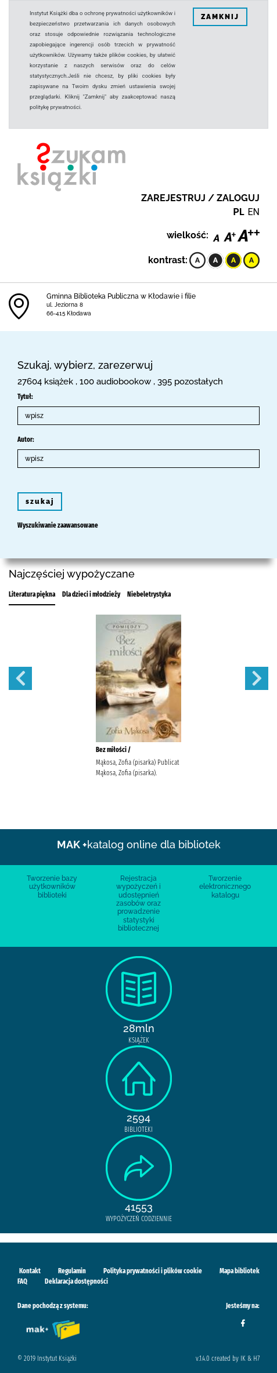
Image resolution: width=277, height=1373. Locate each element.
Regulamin (72, 1271)
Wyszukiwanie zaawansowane (57, 525)
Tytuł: (25, 397)
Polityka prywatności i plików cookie (152, 1271)
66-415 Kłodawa (68, 313)
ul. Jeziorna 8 (64, 305)
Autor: (25, 439)
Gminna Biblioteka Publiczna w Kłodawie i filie (121, 296)
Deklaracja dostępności (76, 1281)
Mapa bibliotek (240, 1271)
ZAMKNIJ (220, 17)
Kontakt (30, 1271)
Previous (20, 678)
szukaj (40, 501)
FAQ (22, 1281)
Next (256, 678)
